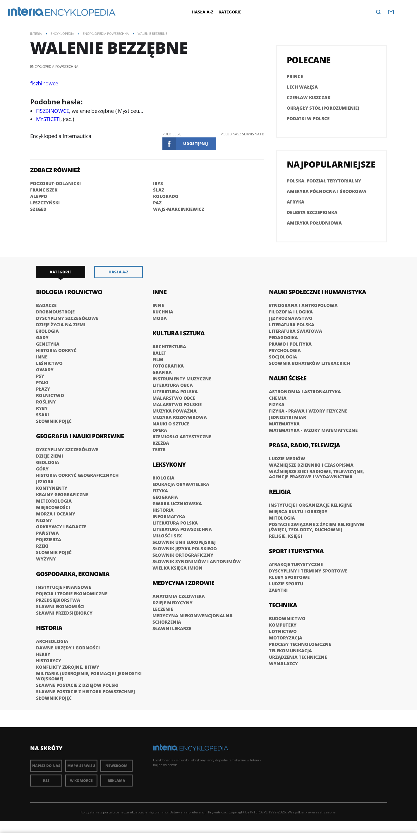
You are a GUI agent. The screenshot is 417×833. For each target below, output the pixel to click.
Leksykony (169, 464)
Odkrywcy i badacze (61, 527)
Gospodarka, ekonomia (72, 574)
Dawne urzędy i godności (68, 648)
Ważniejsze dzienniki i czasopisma (311, 465)
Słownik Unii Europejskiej (184, 542)
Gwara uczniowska (177, 503)
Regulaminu (158, 812)
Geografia (165, 497)
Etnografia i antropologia (303, 305)
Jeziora (45, 481)
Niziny (44, 520)
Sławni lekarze (171, 628)
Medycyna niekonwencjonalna (192, 615)
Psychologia (285, 350)
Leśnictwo (49, 363)
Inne (41, 357)
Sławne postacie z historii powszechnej (85, 691)
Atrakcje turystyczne (296, 564)
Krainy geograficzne (62, 494)
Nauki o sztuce (170, 424)
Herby (43, 654)
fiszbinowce (44, 83)
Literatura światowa (295, 331)
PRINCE (295, 76)
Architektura (169, 346)
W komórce (81, 780)
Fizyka (160, 491)
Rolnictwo (50, 395)
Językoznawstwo (291, 318)
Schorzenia (166, 622)
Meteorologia (54, 501)
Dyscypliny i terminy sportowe (308, 571)
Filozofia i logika (291, 312)
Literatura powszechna (182, 529)
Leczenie (162, 609)
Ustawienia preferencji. (188, 812)
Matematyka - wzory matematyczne (313, 430)
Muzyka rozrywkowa (179, 417)
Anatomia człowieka (178, 596)
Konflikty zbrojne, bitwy (67, 667)
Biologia (163, 478)
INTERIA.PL (258, 812)
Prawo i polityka (290, 344)
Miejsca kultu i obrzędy (298, 511)
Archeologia (52, 641)
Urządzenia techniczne (298, 657)
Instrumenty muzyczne (181, 379)
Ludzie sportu (286, 584)
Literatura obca (172, 385)
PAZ (157, 203)
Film (157, 359)
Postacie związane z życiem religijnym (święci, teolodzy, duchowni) (316, 526)
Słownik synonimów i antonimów (196, 561)
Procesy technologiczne (300, 644)
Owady (45, 369)
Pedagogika (283, 337)
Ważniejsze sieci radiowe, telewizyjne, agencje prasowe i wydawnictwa (316, 474)
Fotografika (168, 366)
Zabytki (278, 590)
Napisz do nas (46, 765)
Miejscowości (53, 507)
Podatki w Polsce (308, 118)
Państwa (47, 533)
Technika (283, 605)
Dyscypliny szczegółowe (67, 318)
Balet (159, 353)
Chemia (277, 398)
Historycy (48, 660)
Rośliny (46, 402)
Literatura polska (175, 391)
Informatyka (168, 516)
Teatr (159, 449)
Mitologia (282, 518)
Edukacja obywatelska (180, 484)
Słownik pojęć (54, 421)
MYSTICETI (48, 119)
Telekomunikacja (290, 650)
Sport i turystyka (296, 551)
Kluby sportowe (289, 577)
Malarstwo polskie (177, 404)
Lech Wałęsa (302, 87)
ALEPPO (38, 196)
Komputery (282, 625)
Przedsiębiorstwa (58, 600)
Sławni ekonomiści (60, 606)
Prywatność (217, 812)
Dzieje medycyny (172, 603)
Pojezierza (48, 539)
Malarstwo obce (173, 398)
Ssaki (42, 415)
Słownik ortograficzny (182, 555)
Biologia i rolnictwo (69, 292)
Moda (159, 318)
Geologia (47, 462)
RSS (46, 780)
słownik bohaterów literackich (309, 363)
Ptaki (42, 382)
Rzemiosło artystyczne (181, 436)
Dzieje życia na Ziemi (60, 324)
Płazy (43, 389)
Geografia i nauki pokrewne (80, 436)
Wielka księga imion (177, 568)
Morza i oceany (55, 514)
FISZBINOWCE (52, 110)
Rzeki (42, 546)
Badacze (46, 305)
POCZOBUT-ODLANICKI (55, 183)
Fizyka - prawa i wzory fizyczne (308, 411)
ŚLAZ (158, 190)
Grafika (162, 372)
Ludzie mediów (287, 458)
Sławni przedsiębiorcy (64, 613)
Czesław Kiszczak (308, 97)
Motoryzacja (285, 638)
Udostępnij (195, 143)
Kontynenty (51, 488)
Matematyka (284, 424)
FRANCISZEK (43, 190)
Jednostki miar (287, 417)
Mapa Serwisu (81, 765)
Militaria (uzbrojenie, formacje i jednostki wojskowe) (89, 676)
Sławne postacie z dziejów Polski (77, 685)
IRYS (158, 183)
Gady (42, 337)
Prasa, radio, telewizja (304, 445)
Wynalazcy (283, 663)
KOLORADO (166, 196)
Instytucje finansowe (63, 587)
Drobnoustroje (55, 312)
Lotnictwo (283, 631)
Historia (49, 628)
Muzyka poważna (174, 411)
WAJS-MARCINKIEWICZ (178, 209)
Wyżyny (46, 559)
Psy (40, 376)
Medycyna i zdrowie (183, 583)
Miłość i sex (167, 536)
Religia (280, 492)
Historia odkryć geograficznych (77, 475)
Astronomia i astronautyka (305, 391)
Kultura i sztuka (178, 333)
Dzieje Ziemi (49, 456)
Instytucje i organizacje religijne (310, 505)
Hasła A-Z (203, 12)
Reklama (116, 780)
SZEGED (38, 209)
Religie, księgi (285, 536)
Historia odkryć (56, 350)
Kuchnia (162, 312)
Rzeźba (160, 443)
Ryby (42, 408)
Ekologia (47, 331)
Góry (42, 469)
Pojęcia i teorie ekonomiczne (71, 593)
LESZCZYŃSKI (45, 203)
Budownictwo (287, 618)
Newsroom (116, 765)
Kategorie (230, 12)
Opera (159, 430)
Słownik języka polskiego (184, 548)
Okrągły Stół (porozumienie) (323, 108)
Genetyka (47, 344)
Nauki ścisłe (287, 378)
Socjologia (283, 357)
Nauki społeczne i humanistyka (317, 292)
